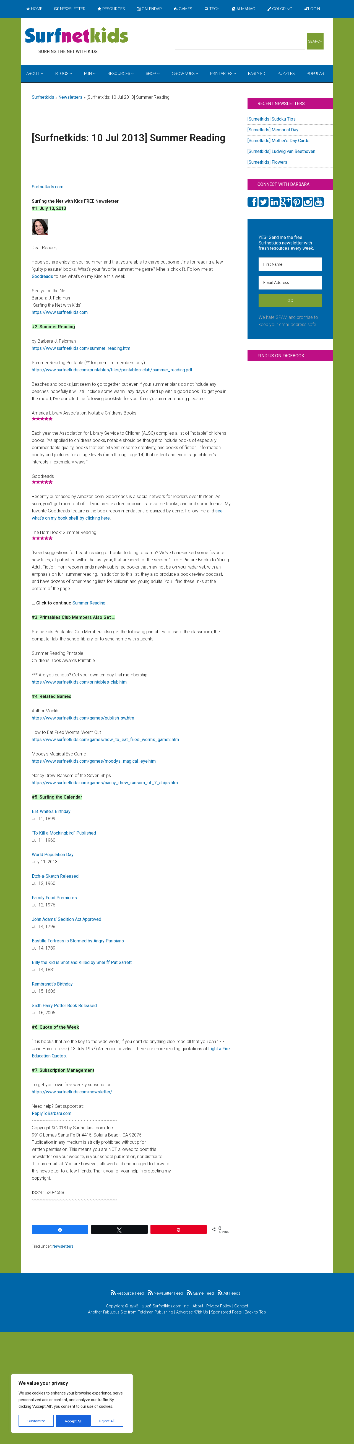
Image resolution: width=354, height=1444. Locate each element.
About (197, 1306)
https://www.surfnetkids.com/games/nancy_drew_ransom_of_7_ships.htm (105, 782)
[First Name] (290, 264)
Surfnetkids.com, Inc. (171, 1306)
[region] (72, 1404)
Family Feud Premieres (54, 897)
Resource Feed (127, 1293)
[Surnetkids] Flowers (267, 162)
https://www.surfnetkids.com (60, 312)
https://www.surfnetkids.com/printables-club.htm (79, 682)
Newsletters (70, 97)
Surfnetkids (43, 97)
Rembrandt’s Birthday (52, 984)
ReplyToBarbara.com (51, 1113)
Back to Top (255, 1312)
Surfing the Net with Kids (76, 35)
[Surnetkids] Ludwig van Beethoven (281, 151)
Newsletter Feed (165, 1293)
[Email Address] (290, 283)
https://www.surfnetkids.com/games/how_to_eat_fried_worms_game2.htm (105, 739)
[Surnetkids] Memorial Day (273, 129)
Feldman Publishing (155, 1312)
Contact (241, 1306)
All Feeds (229, 1293)
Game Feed (200, 1293)
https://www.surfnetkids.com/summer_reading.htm (81, 348)
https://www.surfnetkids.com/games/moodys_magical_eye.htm (94, 761)
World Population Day (53, 854)
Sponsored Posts (226, 1312)
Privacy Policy (218, 1306)
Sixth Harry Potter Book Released (64, 1005)
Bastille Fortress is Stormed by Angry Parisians (78, 940)
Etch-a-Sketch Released (55, 876)
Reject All (72, 1421)
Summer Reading (89, 603)
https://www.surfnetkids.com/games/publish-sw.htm (83, 718)
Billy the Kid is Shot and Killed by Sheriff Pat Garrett (82, 962)
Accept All (108, 1421)
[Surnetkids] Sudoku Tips (272, 119)
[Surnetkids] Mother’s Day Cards (278, 140)
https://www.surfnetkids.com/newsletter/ (72, 1091)
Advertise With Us (192, 1312)
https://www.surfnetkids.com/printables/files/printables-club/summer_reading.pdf (112, 369)
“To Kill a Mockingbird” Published (64, 833)
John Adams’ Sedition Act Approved (66, 919)
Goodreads (42, 276)
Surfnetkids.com (47, 186)
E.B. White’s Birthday (51, 811)
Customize (36, 1421)
